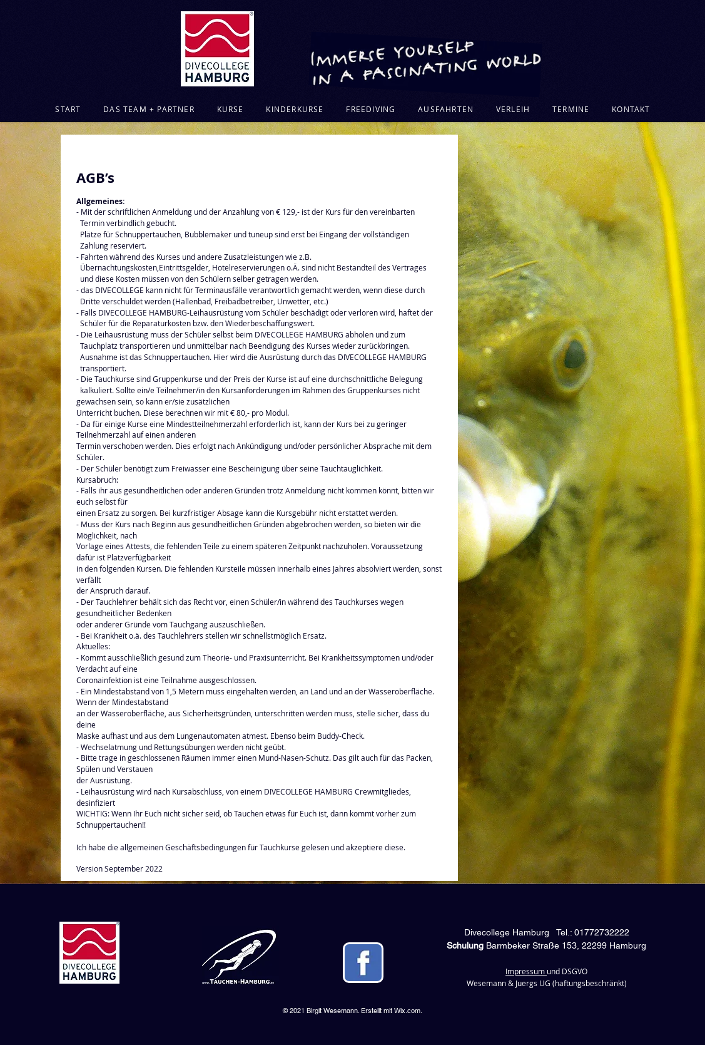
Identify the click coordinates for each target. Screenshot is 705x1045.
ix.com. (411, 1010)
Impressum (526, 971)
